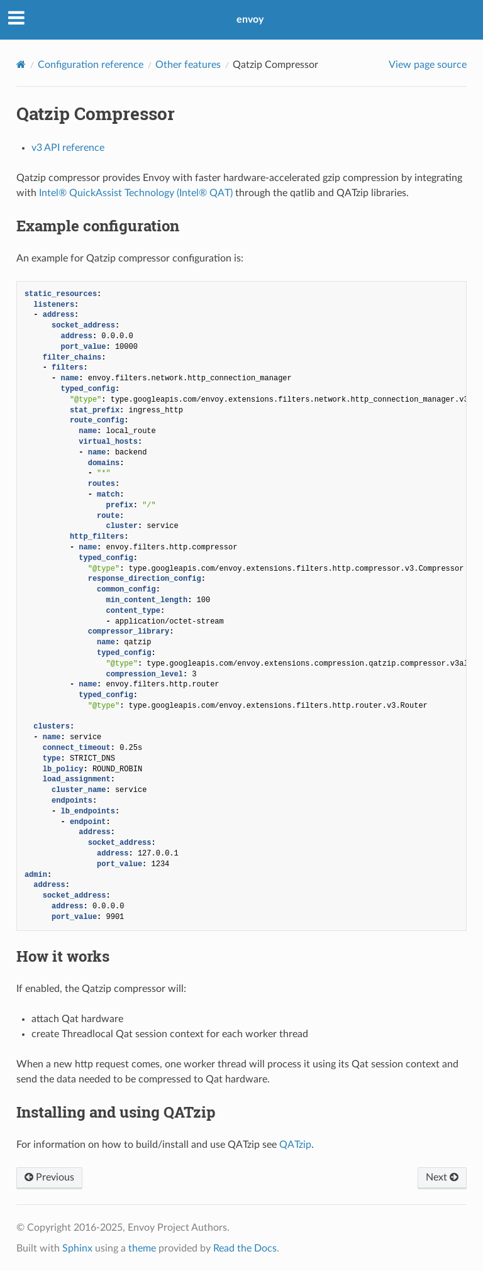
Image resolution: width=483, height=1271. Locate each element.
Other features (188, 65)
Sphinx (77, 1248)
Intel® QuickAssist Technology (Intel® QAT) (136, 193)
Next (442, 1177)
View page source (428, 65)
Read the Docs (245, 1248)
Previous (49, 1177)
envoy (250, 19)
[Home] (21, 64)
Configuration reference (90, 65)
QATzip (295, 1145)
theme (142, 1248)
